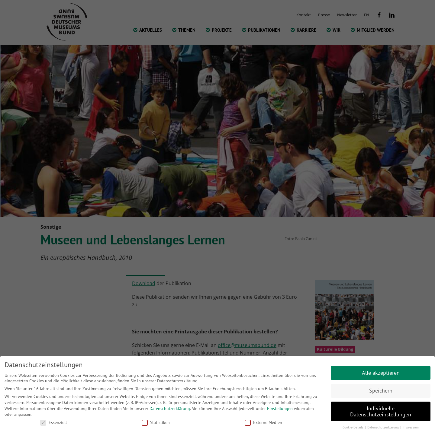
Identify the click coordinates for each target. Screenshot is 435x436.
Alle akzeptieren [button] (381, 372)
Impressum (411, 427)
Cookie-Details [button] (353, 427)
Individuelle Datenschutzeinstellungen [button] (380, 411)
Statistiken (156, 422)
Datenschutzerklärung (170, 408)
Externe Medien (263, 422)
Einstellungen (280, 408)
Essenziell (53, 422)
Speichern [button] (380, 390)
